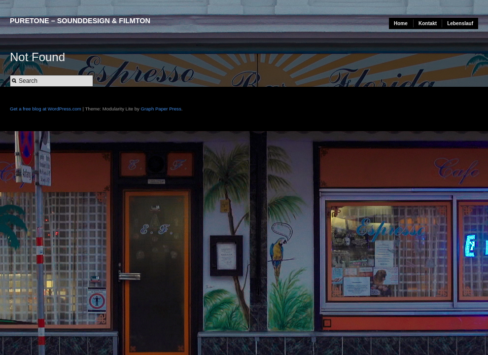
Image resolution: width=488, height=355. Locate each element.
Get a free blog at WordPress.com (45, 108)
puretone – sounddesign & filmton (80, 21)
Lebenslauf (460, 23)
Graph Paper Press (161, 108)
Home (401, 23)
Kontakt (427, 23)
